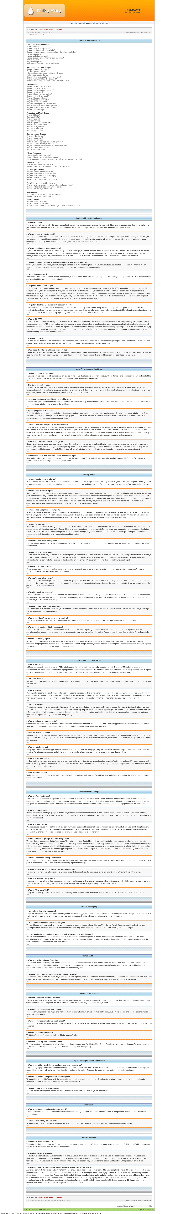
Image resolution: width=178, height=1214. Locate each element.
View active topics (145, 32)
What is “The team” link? (36, 150)
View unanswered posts (132, 32)
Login (72, 23)
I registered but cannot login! (37, 56)
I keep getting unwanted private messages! (42, 157)
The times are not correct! (36, 71)
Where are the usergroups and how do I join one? (45, 142)
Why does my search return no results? (41, 174)
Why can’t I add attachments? (38, 100)
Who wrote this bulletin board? (38, 202)
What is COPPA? (33, 60)
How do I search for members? (38, 178)
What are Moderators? (35, 138)
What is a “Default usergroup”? (38, 148)
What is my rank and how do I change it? (42, 79)
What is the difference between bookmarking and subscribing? (50, 185)
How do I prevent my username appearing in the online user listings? (52, 52)
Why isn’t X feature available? (38, 204)
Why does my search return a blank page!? (42, 176)
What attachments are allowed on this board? (43, 194)
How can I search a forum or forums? (40, 172)
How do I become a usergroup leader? (41, 144)
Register (89, 23)
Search (98, 23)
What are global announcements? (39, 123)
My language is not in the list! (37, 75)
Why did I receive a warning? (37, 102)
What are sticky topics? (35, 127)
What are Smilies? (33, 119)
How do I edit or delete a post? (38, 88)
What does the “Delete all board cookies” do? (43, 64)
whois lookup (68, 1172)
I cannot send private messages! (39, 155)
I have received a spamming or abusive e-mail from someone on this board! (54, 159)
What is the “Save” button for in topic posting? (43, 106)
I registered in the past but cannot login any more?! (45, 58)
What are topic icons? (35, 131)
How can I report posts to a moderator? (41, 104)
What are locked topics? (35, 129)
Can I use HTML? (33, 117)
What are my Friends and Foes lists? (40, 164)
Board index (32, 29)
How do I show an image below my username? (44, 77)
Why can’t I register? (34, 62)
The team (145, 1200)
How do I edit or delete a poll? (38, 96)
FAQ (106, 23)
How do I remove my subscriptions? (40, 189)
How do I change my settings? (38, 69)
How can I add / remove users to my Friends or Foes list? (48, 166)
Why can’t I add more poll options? (39, 94)
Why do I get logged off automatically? (41, 50)
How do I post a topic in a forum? (39, 86)
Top (28, 230)
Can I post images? (34, 121)
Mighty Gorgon (149, 1209)
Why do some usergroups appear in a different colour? (47, 146)
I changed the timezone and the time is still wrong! (45, 73)
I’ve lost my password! (35, 54)
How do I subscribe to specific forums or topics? (44, 187)
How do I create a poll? (35, 92)
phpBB (34, 1209)
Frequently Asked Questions (51, 29)
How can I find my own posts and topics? (42, 180)
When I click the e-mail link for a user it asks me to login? (48, 81)
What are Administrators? (36, 136)
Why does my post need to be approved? (42, 108)
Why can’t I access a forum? (37, 98)
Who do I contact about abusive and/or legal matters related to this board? (54, 206)
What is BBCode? (33, 115)
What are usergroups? (35, 140)
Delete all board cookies (133, 1200)
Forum (80, 23)
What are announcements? (37, 125)
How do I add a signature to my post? (40, 90)
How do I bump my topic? (36, 110)
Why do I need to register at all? (38, 48)
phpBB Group (92, 1144)
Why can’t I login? (33, 46)
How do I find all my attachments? (39, 196)
